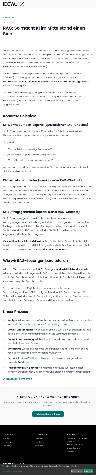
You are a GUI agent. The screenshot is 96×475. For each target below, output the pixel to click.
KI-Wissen (39, 445)
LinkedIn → (71, 451)
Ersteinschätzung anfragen (48, 414)
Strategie (7, 438)
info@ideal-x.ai (73, 448)
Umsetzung (8, 442)
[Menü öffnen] (90, 4)
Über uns (39, 438)
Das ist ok (88, 471)
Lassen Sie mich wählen (12, 471)
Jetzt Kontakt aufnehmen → (19, 378)
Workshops (7, 445)
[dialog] (48, 469)
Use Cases (39, 442)
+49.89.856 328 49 (75, 444)
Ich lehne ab (76, 471)
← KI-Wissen (8, 17)
